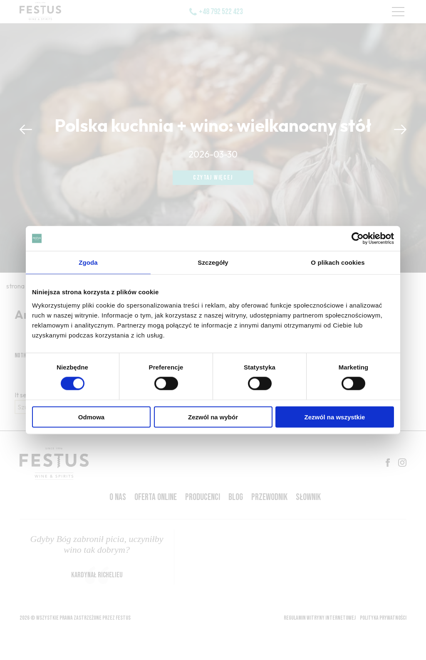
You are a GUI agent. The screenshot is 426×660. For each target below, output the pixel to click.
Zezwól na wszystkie (335, 416)
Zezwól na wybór (213, 416)
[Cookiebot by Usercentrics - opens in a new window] (357, 238)
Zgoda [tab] (88, 262)
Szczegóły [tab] (213, 262)
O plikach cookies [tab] (337, 262)
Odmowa (91, 416)
